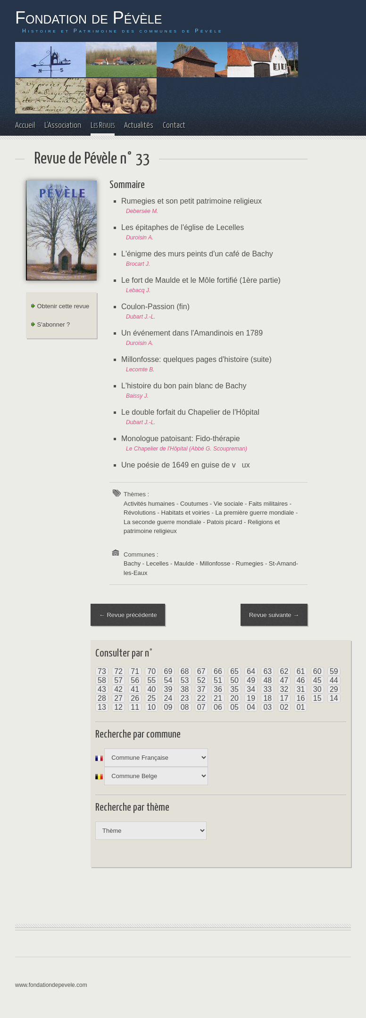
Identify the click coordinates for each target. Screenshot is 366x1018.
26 (135, 699)
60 (317, 672)
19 (251, 699)
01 (301, 708)
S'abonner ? (50, 324)
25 (151, 699)
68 (185, 672)
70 (151, 672)
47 (284, 681)
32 (284, 690)
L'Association (62, 126)
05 (234, 708)
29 (334, 690)
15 (317, 699)
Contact (174, 126)
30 (317, 690)
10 (151, 708)
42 (118, 690)
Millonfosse (215, 563)
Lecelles (157, 563)
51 (218, 681)
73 (102, 672)
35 (234, 690)
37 (201, 690)
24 (168, 699)
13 (102, 708)
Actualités (138, 126)
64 (251, 672)
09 (168, 708)
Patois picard (224, 521)
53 (185, 681)
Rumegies (250, 563)
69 (168, 672)
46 (301, 681)
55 (151, 681)
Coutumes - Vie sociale (211, 503)
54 (168, 681)
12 (118, 708)
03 (267, 708)
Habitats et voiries (185, 512)
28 (102, 699)
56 (135, 681)
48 (267, 681)
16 (301, 699)
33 (267, 690)
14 (334, 699)
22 (201, 699)
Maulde (184, 563)
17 (284, 699)
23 (185, 699)
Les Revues (103, 126)
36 (218, 690)
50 (234, 681)
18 (267, 699)
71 (135, 672)
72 (118, 672)
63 (267, 672)
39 (168, 690)
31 (301, 690)
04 (251, 708)
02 (284, 708)
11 (135, 708)
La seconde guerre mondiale (162, 521)
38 (185, 690)
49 (251, 681)
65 (234, 672)
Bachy (132, 563)
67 (201, 672)
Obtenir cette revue (60, 306)
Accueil (25, 126)
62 (284, 672)
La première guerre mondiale (254, 512)
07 (201, 708)
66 (218, 672)
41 (135, 690)
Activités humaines (149, 503)
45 (317, 681)
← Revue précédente (128, 614)
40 (151, 690)
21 (218, 699)
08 (185, 708)
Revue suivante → (274, 614)
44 (334, 681)
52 (201, 681)
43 (102, 690)
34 (251, 690)
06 (218, 708)
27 (118, 699)
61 (301, 672)
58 (102, 681)
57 (118, 681)
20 (234, 699)
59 (334, 672)
